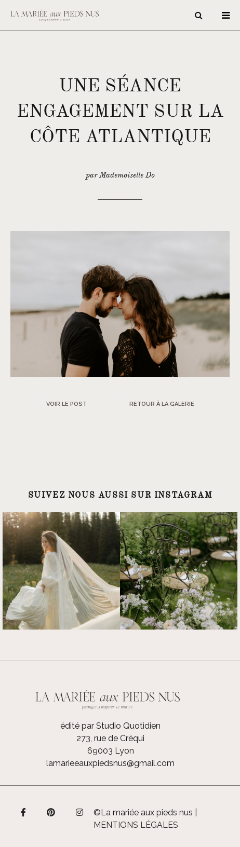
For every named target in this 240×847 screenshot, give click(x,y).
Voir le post (66, 404)
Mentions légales (136, 825)
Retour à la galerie (161, 404)
